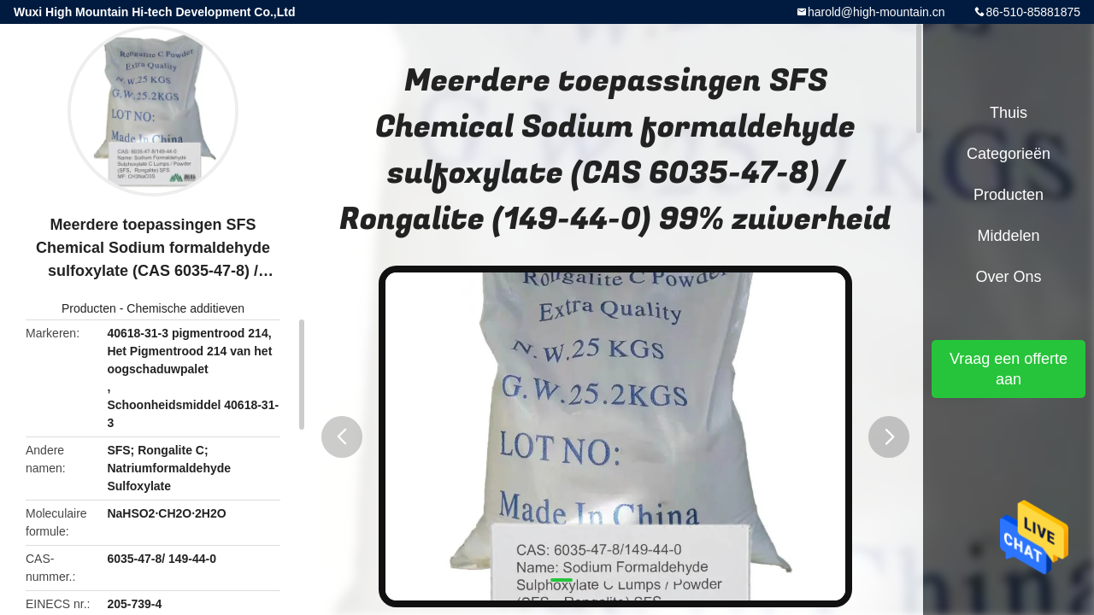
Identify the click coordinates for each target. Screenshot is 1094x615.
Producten (89, 308)
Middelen (1008, 235)
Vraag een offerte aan (1009, 369)
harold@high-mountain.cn (876, 12)
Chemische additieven (185, 308)
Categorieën (1008, 153)
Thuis (1008, 112)
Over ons (1008, 276)
